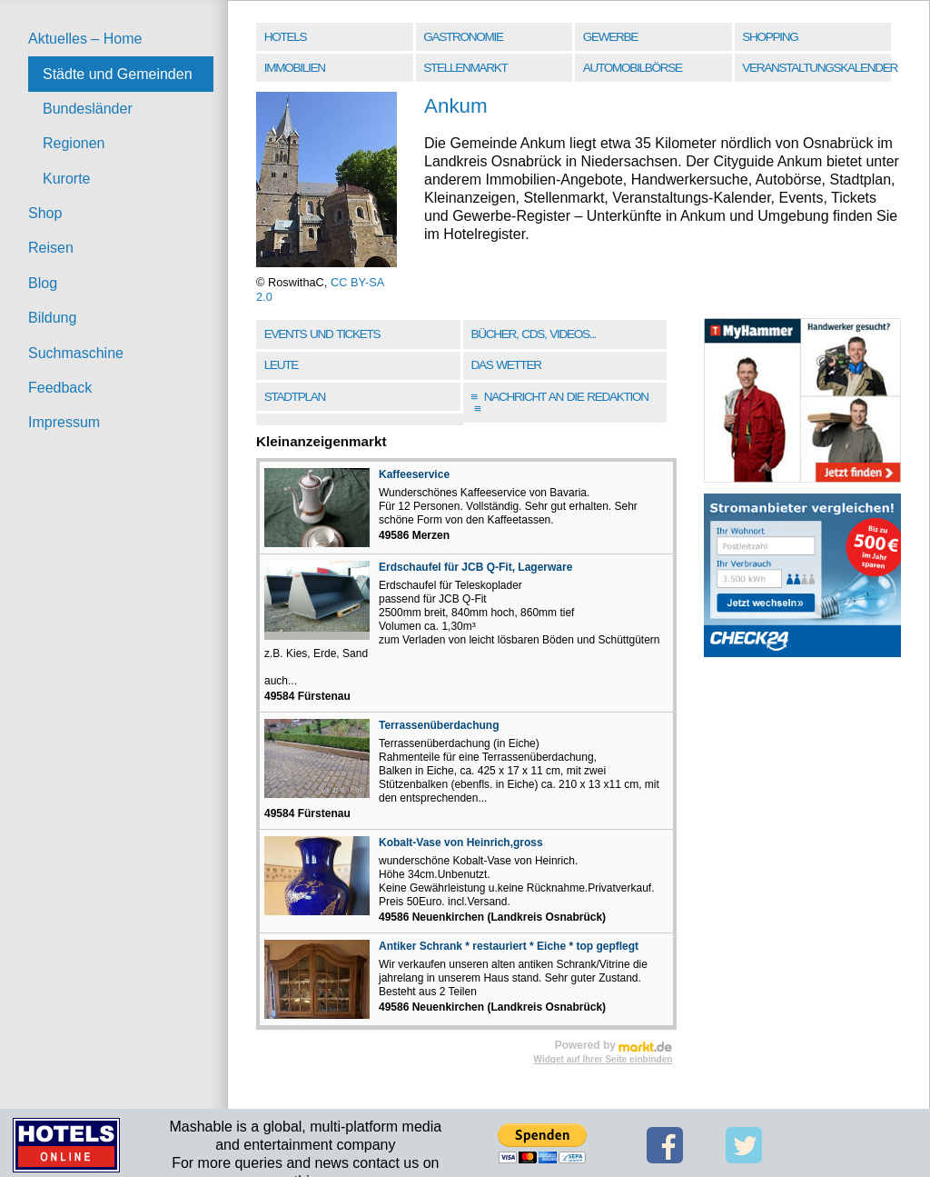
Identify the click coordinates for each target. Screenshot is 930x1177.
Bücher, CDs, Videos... (533, 334)
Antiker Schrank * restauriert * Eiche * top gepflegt (508, 946)
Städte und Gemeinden (118, 74)
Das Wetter (505, 365)
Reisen (51, 247)
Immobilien (294, 68)
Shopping (769, 37)
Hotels (285, 37)
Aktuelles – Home (85, 38)
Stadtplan (294, 397)
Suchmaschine (76, 353)
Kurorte (66, 178)
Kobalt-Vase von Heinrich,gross (461, 842)
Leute (281, 365)
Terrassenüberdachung (439, 725)
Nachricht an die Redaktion (559, 403)
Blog (42, 283)
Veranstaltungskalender (818, 68)
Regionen (74, 143)
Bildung (52, 317)
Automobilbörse (632, 68)
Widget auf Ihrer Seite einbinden (603, 1059)
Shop (45, 213)
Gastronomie (462, 37)
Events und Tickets (322, 334)
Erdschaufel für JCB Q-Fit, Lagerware (475, 567)
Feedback (60, 387)
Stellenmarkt (465, 68)
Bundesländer (88, 108)
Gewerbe (610, 37)
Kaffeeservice (414, 474)
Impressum (64, 422)
